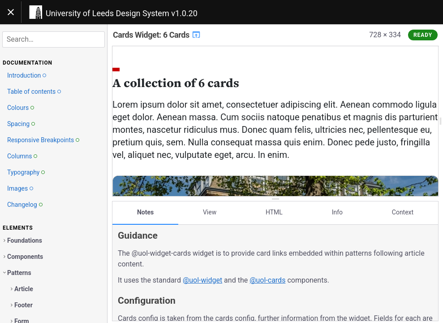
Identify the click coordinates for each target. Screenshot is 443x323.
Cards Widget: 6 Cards (157, 34)
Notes (145, 212)
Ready (422, 35)
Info (337, 212)
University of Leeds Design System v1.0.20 (122, 13)
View (209, 212)
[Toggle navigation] (11, 12)
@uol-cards (267, 280)
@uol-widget (202, 280)
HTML (274, 212)
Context (402, 212)
